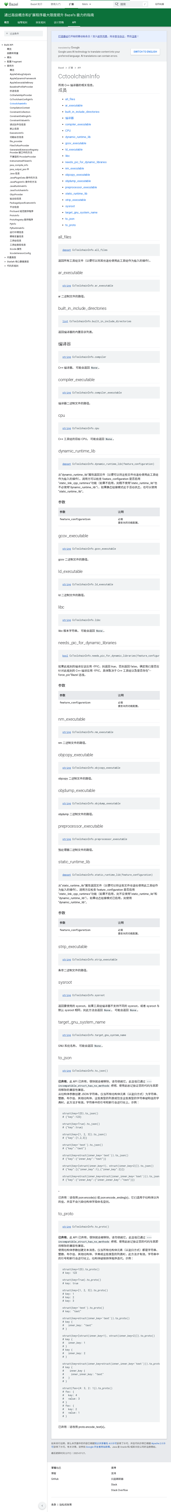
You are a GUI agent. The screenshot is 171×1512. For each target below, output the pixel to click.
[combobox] (130, 4)
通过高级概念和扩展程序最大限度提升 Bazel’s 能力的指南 (49, 15)
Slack (114, 1484)
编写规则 (22, 22)
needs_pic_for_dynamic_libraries (86, 162)
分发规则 (41, 22)
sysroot (70, 206)
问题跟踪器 (117, 1479)
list (65, 321)
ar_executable (74, 105)
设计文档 (59, 22)
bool (65, 655)
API (79, 67)
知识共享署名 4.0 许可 (106, 1443)
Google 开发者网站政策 (98, 1447)
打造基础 (63, 36)
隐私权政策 (66, 1504)
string (66, 285)
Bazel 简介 (36, 4)
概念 (6, 22)
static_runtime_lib (76, 193)
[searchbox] (23, 33)
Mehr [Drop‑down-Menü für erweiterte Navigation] (85, 4)
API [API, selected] (74, 22)
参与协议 (119, 36)
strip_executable (75, 200)
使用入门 (56, 4)
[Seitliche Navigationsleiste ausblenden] (42, 1505)
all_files (70, 99)
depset (66, 250)
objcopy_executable (77, 174)
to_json (69, 218)
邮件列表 (102, 36)
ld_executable (74, 149)
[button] (23, 45)
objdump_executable (78, 181)
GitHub (159, 4)
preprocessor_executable (81, 187)
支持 (113, 1473)
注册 (134, 36)
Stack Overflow (119, 1490)
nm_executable (74, 168)
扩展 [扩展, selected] (71, 4)
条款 (53, 1504)
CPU (68, 130)
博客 (53, 1473)
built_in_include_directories (82, 111)
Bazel (61, 67)
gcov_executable (75, 143)
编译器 (69, 118)
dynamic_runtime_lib (78, 137)
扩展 (70, 67)
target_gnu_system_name (81, 212)
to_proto (70, 225)
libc (67, 156)
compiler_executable (78, 124)
